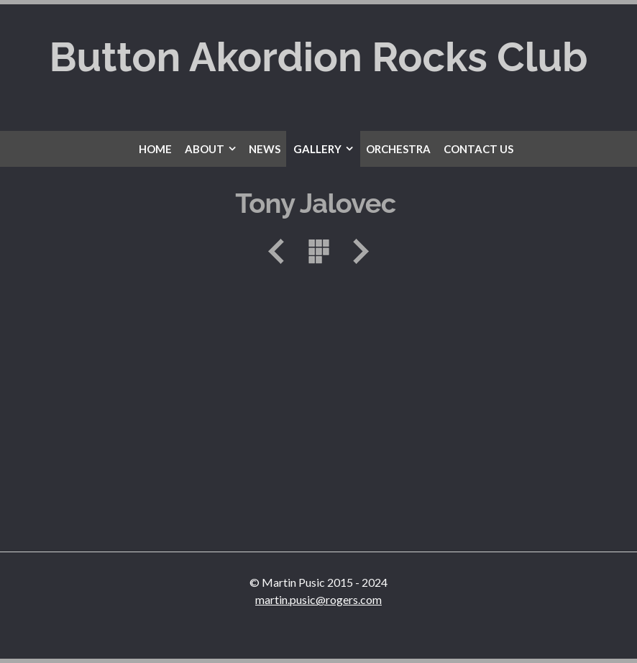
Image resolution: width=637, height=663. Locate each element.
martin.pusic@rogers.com (318, 599)
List (318, 251)
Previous (281, 251)
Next (356, 251)
